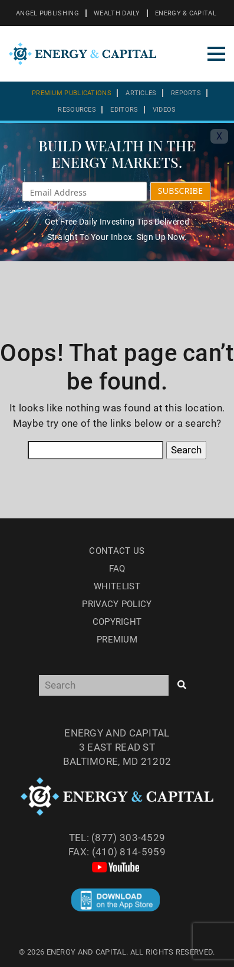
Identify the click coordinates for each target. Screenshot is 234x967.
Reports (186, 93)
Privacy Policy (116, 604)
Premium (117, 639)
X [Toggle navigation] (219, 136)
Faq (117, 568)
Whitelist (117, 586)
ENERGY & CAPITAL (185, 13)
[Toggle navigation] (216, 53)
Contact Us (116, 551)
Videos (164, 109)
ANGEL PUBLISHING (47, 13)
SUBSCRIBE (180, 190)
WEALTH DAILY (117, 13)
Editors (124, 109)
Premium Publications (71, 93)
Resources (77, 109)
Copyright (117, 621)
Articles (141, 93)
